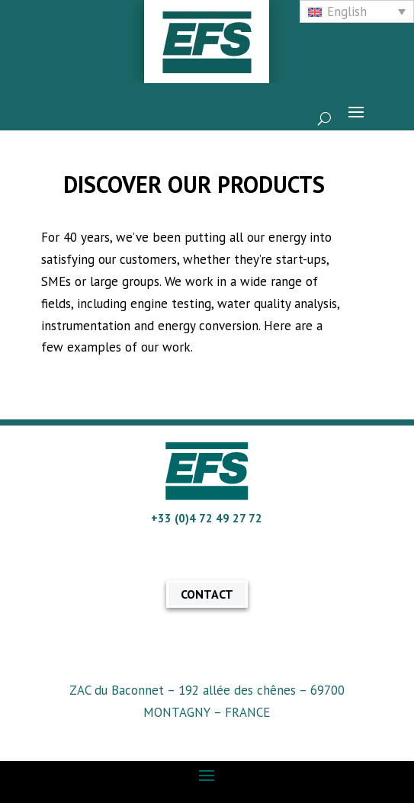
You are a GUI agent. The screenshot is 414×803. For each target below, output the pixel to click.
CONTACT (207, 594)
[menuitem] (357, 11)
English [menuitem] (347, 11)
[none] (357, 11)
